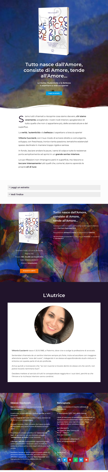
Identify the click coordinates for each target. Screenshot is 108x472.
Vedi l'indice (19, 196)
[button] (54, 188)
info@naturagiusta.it (69, 443)
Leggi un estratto (23, 188)
